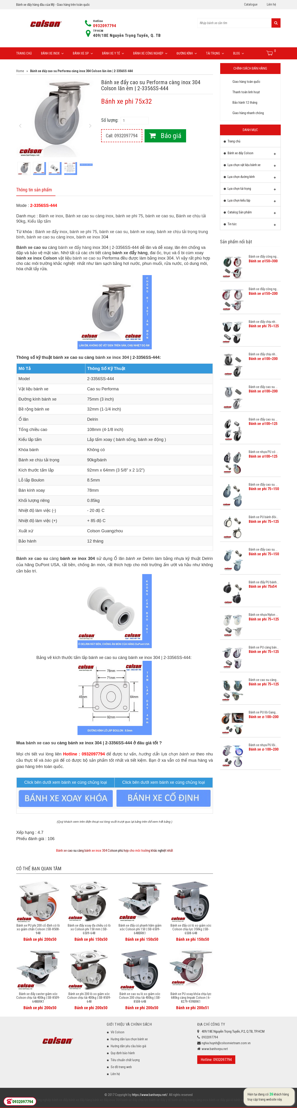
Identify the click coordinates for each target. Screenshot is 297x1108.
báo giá (52, 760)
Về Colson (117, 1032)
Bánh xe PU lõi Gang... (263, 712)
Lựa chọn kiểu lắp (250, 201)
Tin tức (250, 225)
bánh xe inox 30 (92, 237)
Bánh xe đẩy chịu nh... (263, 322)
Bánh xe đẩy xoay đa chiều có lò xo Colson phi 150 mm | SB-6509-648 (89, 929)
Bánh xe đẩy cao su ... (263, 387)
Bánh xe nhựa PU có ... (263, 452)
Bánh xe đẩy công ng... (263, 256)
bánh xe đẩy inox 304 (106, 1100)
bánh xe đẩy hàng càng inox (189, 1100)
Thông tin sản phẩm (34, 190)
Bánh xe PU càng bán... (264, 647)
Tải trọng (215, 53)
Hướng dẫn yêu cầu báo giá (128, 1046)
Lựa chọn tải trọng (250, 189)
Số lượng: (109, 120)
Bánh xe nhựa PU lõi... (263, 745)
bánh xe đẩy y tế (159, 1100)
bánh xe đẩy (60, 1100)
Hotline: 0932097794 (216, 1059)
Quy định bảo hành (123, 1053)
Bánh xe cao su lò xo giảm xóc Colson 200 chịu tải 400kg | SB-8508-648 (140, 998)
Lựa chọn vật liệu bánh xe (250, 166)
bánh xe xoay (142, 232)
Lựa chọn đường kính (250, 178)
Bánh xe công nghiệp (150, 53)
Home (20, 71)
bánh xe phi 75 (129, 216)
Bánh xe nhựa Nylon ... (263, 615)
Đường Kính (187, 53)
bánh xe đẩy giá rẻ (220, 1100)
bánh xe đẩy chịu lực (134, 1100)
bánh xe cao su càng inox (50, 237)
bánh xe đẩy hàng (74, 247)
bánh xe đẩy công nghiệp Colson (255, 1100)
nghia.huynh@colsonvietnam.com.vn (226, 1043)
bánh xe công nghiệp (37, 1100)
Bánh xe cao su (31, 247)
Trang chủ (24, 53)
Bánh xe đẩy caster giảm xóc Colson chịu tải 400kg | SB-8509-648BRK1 (38, 998)
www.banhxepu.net (215, 1049)
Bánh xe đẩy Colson (250, 154)
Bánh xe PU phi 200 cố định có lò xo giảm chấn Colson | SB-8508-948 (38, 929)
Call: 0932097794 (122, 135)
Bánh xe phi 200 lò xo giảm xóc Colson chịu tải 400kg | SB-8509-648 (89, 998)
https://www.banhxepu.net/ (150, 1095)
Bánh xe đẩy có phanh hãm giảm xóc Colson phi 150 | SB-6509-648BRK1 (140, 929)
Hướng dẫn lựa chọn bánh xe (129, 1039)
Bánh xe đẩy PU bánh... (264, 582)
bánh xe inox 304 (112, 357)
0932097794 (104, 25)
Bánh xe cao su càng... (263, 680)
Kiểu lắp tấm (39, 221)
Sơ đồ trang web (121, 1067)
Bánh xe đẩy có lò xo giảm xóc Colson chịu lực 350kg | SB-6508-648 (191, 929)
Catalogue (251, 4)
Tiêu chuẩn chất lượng (125, 1060)
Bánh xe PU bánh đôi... (263, 517)
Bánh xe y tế (113, 53)
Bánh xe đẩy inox (51, 232)
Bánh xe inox (52, 53)
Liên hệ (271, 4)
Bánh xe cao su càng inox (89, 216)
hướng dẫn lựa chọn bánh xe (167, 754)
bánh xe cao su (159, 216)
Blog (238, 53)
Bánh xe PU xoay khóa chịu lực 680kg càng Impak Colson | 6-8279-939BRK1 (191, 998)
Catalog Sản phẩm (250, 213)
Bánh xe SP (83, 53)
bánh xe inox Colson (36, 258)
